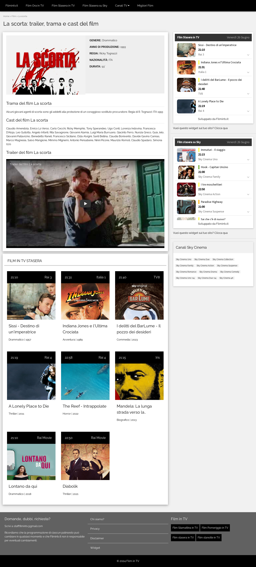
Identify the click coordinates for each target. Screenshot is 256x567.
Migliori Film (145, 5)
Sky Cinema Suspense (227, 265)
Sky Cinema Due (201, 259)
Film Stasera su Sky (95, 5)
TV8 (157, 277)
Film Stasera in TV (63, 5)
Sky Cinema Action (205, 265)
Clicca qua (221, 128)
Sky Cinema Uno (183, 259)
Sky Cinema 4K (226, 278)
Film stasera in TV (183, 537)
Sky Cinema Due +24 (207, 278)
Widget (95, 547)
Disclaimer (97, 538)
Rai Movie (44, 438)
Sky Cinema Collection (223, 259)
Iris (158, 357)
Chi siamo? (97, 519)
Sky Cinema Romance (186, 272)
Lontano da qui (23, 486)
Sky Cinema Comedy (229, 272)
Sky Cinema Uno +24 (185, 278)
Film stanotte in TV (209, 537)
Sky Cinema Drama (208, 272)
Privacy (95, 528)
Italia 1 (101, 277)
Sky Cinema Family (184, 265)
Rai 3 (48, 277)
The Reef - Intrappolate (84, 406)
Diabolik (70, 486)
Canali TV (122, 5)
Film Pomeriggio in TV (215, 527)
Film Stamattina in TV (185, 527)
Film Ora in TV (35, 5)
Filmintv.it (12, 5)
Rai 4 (48, 357)
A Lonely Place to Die (29, 406)
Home (6, 16)
